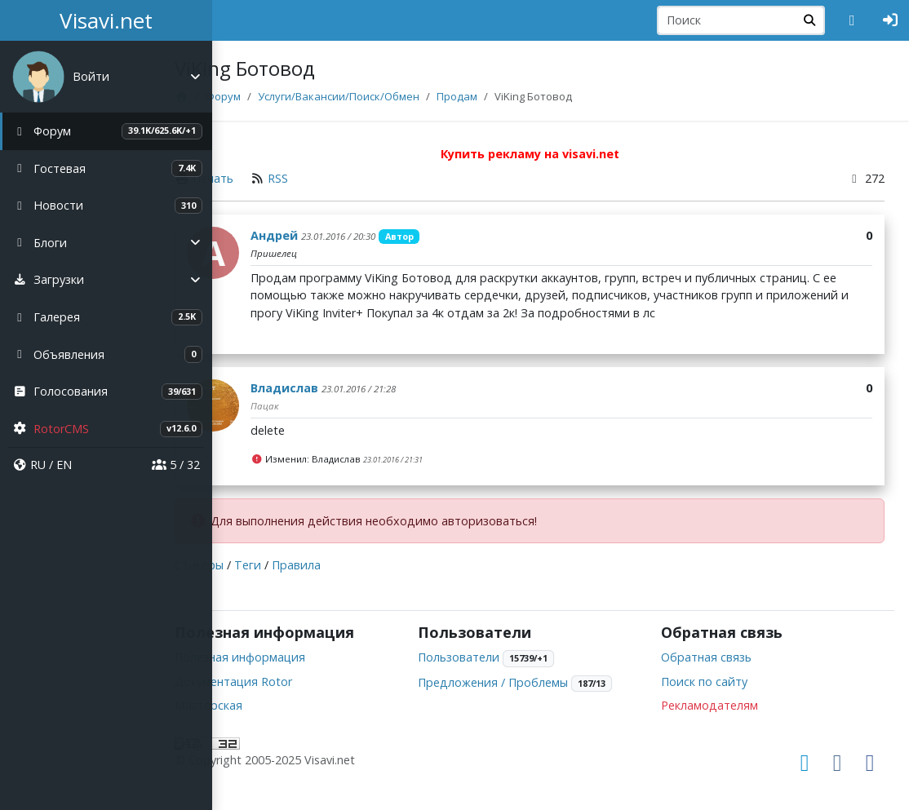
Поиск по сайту (724, 681)
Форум (284, 96)
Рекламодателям (729, 705)
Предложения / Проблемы (534, 682)
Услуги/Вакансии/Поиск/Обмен (400, 96)
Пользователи (500, 657)
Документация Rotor (295, 681)
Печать (275, 178)
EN (64, 464)
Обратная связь (726, 657)
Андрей (336, 235)
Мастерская (270, 705)
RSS (340, 178)
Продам (518, 96)
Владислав (346, 388)
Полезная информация (302, 657)
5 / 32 (176, 464)
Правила (358, 565)
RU (38, 464)
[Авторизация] (890, 20)
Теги (309, 565)
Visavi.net (106, 20)
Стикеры (261, 565)
